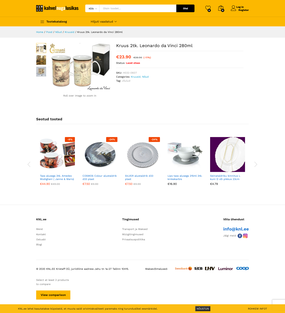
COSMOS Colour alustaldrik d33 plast (100, 177)
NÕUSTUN (203, 308)
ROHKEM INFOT (257, 308)
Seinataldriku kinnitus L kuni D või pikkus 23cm (225, 177)
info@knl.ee (236, 228)
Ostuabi (41, 238)
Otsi (185, 8)
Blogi (39, 244)
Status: (120, 62)
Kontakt (41, 233)
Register (243, 9)
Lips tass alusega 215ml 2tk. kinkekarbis (185, 177)
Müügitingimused (132, 233)
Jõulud (126, 80)
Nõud (145, 76)
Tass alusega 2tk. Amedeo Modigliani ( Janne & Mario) (57, 177)
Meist (39, 228)
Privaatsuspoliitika (133, 238)
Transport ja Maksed (135, 228)
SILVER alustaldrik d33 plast (139, 177)
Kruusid (136, 76)
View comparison (53, 294)
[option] (57, 163)
